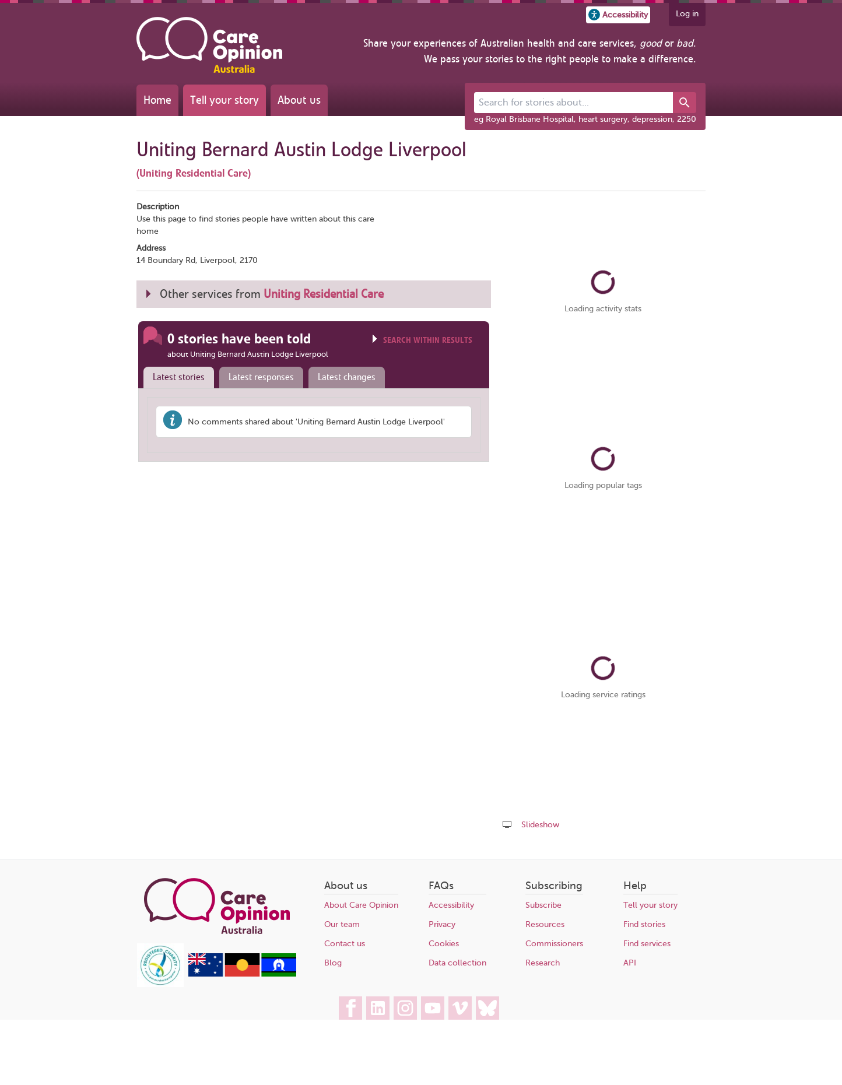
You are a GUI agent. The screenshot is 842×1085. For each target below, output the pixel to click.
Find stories (644, 924)
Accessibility (451, 905)
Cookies (444, 943)
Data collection (457, 962)
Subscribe (543, 905)
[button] (618, 14)
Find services (647, 943)
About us (299, 100)
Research (542, 962)
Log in (687, 13)
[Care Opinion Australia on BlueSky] (487, 1008)
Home (157, 100)
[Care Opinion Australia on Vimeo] (460, 1008)
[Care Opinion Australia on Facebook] (350, 1008)
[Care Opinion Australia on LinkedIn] (378, 1008)
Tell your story (224, 100)
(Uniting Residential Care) (193, 173)
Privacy (442, 924)
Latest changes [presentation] (347, 377)
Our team (342, 924)
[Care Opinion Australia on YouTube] (432, 1008)
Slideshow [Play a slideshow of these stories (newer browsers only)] (540, 824)
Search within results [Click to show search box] (427, 340)
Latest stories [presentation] (179, 377)
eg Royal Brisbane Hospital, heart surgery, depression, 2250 (585, 119)
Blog (333, 962)
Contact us (344, 943)
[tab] (176, 378)
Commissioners (554, 943)
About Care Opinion (361, 905)
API (629, 962)
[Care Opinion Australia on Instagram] (405, 1008)
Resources (544, 924)
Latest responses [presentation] (261, 377)
